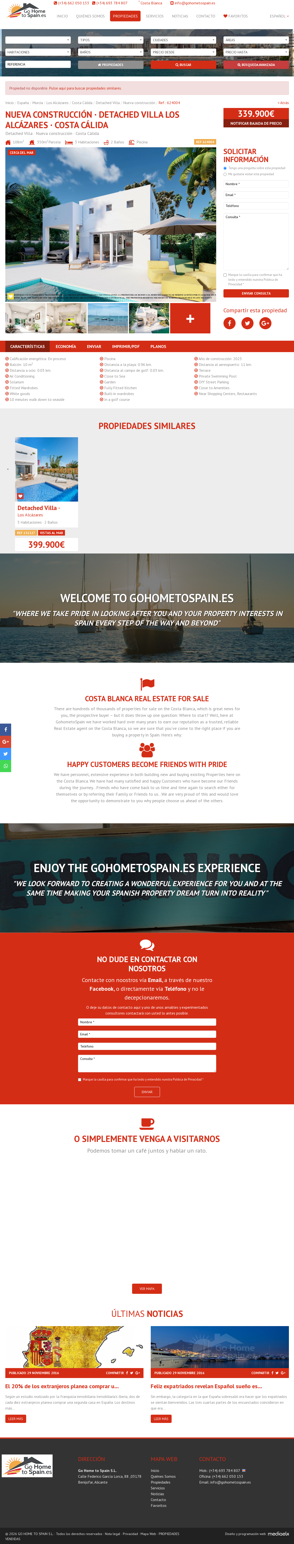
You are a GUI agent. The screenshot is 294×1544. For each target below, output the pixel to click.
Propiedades (125, 16)
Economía (66, 346)
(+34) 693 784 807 (111, 2)
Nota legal (112, 1534)
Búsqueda (256, 65)
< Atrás (283, 102)
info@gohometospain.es (195, 2)
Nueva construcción (139, 102)
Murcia (37, 102)
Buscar (183, 65)
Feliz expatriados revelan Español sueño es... (206, 1386)
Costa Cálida (82, 102)
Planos (158, 346)
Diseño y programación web (245, 1534)
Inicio (62, 16)
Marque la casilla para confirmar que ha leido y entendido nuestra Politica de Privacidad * (255, 279)
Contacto (205, 16)
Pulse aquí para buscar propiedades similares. (85, 88)
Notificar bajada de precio (256, 123)
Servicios (155, 16)
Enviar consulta (256, 293)
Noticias (180, 16)
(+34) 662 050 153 (73, 2)
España (23, 102)
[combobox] (38, 40)
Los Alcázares (57, 102)
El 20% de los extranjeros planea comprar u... (62, 1386)
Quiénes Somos (90, 16)
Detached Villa (108, 102)
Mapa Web (148, 1534)
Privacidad (130, 1534)
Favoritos (235, 16)
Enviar (94, 346)
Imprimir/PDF (126, 346)
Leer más (15, 1419)
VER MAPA (147, 1289)
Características (27, 346)
